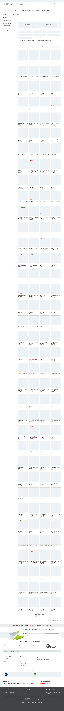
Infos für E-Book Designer (25, 666)
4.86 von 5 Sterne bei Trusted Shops (53, 1)
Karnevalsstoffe (6, 25)
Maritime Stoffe (6, 30)
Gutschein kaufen (6, 658)
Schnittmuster (28, 10)
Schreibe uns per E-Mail (42, 657)
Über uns (22, 656)
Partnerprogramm (23, 665)
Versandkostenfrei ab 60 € (9, 0)
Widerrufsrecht (22, 689)
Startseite (5, 14)
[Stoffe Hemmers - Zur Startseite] (32, 699)
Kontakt (28, 689)
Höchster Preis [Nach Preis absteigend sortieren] (51, 46)
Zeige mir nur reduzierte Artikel (26, 40)
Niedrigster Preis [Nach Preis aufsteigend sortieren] (43, 46)
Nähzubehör (21, 10)
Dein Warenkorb (60, 4)
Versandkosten (23, 661)
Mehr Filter (39, 37)
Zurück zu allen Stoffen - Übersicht (54, 620)
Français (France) (37, 702)
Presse (21, 658)
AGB (10, 689)
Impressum (5, 689)
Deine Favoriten (57, 4)
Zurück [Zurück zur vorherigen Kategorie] (5, 17)
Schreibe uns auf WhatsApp (43, 659)
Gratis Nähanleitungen (19, 0)
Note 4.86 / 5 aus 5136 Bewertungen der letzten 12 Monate (32, 641)
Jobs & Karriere (23, 668)
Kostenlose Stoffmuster (30, 0)
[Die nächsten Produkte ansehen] (45, 615)
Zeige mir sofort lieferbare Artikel (43, 40)
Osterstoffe (5, 27)
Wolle (33, 10)
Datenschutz (15, 689)
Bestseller (32, 46)
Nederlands (30, 702)
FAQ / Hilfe (5, 661)
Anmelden (54, 4)
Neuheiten (43, 10)
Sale (48, 10)
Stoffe (16, 10)
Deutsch (24, 702)
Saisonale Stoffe (7, 20)
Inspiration (38, 10)
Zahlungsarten (23, 663)
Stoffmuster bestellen (7, 656)
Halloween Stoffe (7, 23)
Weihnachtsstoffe (7, 28)
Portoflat (21, 660)
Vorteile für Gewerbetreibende (9, 660)
